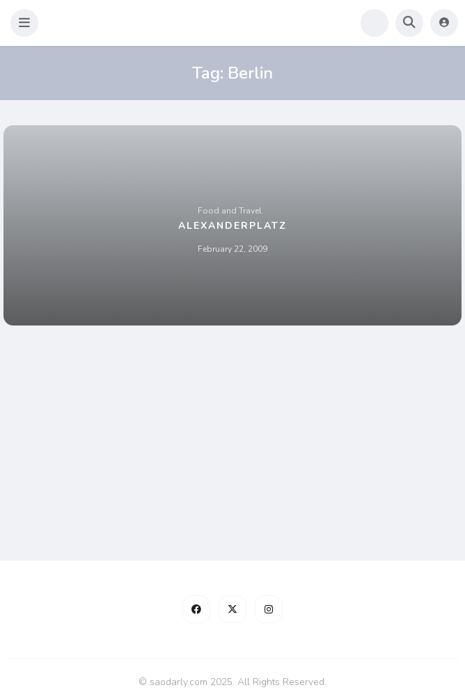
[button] (24, 23)
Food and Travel (230, 210)
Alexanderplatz (232, 225)
